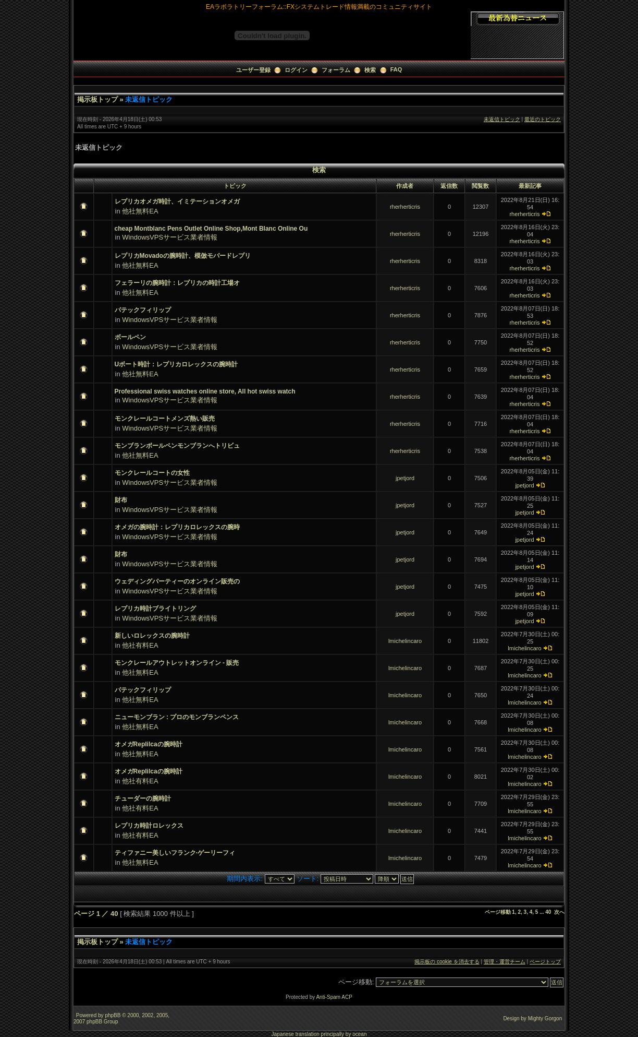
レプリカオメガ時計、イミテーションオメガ (177, 201)
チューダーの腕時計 (143, 798)
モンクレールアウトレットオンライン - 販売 (177, 662)
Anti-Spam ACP (334, 997)
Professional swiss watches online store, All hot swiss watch (205, 391)
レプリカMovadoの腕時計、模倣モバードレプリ (183, 255)
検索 (370, 70)
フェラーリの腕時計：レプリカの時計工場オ (177, 283)
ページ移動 (498, 912)
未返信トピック (149, 99)
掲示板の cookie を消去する (446, 961)
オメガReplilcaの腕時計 (148, 744)
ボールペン (130, 337)
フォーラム (336, 70)
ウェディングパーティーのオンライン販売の (177, 581)
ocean (359, 1034)
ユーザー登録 (253, 70)
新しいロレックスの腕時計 (152, 635)
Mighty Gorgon (545, 1018)
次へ (559, 912)
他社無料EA (140, 211)
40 (548, 912)
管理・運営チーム (504, 961)
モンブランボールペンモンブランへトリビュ (177, 445)
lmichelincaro (405, 641)
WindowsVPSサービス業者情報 (169, 237)
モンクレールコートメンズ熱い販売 (165, 418)
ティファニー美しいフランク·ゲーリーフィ (175, 852)
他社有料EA (140, 645)
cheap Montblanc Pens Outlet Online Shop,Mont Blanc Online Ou (211, 228)
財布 (121, 500)
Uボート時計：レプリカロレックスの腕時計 (176, 364)
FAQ (396, 69)
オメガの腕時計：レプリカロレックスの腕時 (177, 527)
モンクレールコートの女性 (152, 472)
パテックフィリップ (143, 310)
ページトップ (545, 961)
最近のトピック (542, 119)
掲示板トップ (97, 99)
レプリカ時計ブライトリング (155, 608)
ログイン (296, 70)
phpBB (112, 1015)
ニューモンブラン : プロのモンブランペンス (177, 717)
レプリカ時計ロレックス (149, 825)
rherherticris (405, 207)
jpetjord (405, 478)
